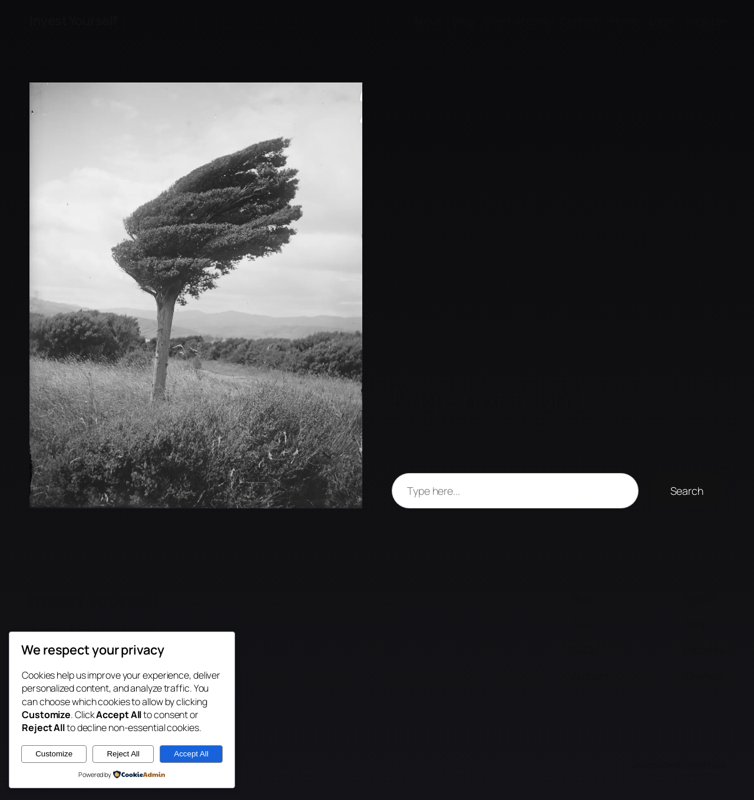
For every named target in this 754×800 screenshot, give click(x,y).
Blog (462, 21)
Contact (579, 21)
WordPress (705, 764)
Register (705, 21)
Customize (53, 753)
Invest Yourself (73, 20)
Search (686, 491)
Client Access (516, 21)
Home (624, 21)
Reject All (123, 753)
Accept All (191, 753)
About (427, 21)
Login (661, 21)
